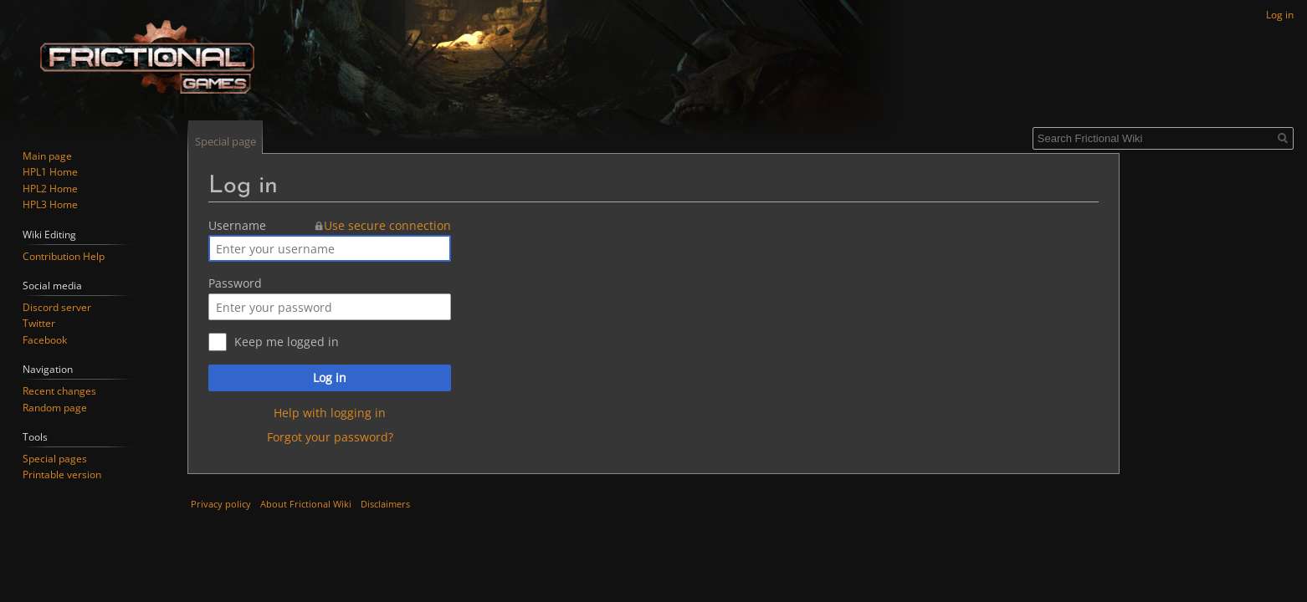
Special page (225, 141)
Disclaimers (385, 503)
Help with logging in (330, 413)
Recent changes (59, 391)
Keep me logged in (286, 341)
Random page (55, 407)
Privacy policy (221, 503)
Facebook (45, 340)
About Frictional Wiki (305, 503)
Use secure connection (387, 225)
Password (235, 283)
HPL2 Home (50, 188)
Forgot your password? (330, 437)
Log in (329, 377)
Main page (47, 156)
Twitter (39, 323)
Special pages (55, 459)
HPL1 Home (50, 172)
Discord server (57, 307)
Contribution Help (64, 256)
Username (237, 225)
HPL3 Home (50, 204)
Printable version (62, 474)
